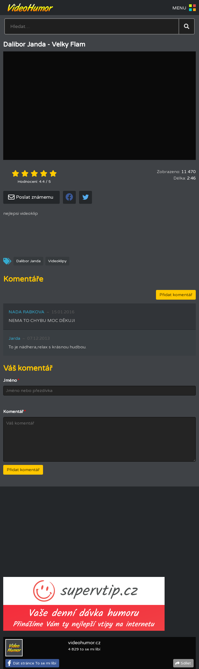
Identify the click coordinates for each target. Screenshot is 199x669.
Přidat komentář (175, 294)
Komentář (14, 411)
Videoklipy (57, 261)
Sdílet (186, 663)
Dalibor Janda (28, 261)
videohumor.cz (84, 643)
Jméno (11, 380)
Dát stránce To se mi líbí (34, 663)
